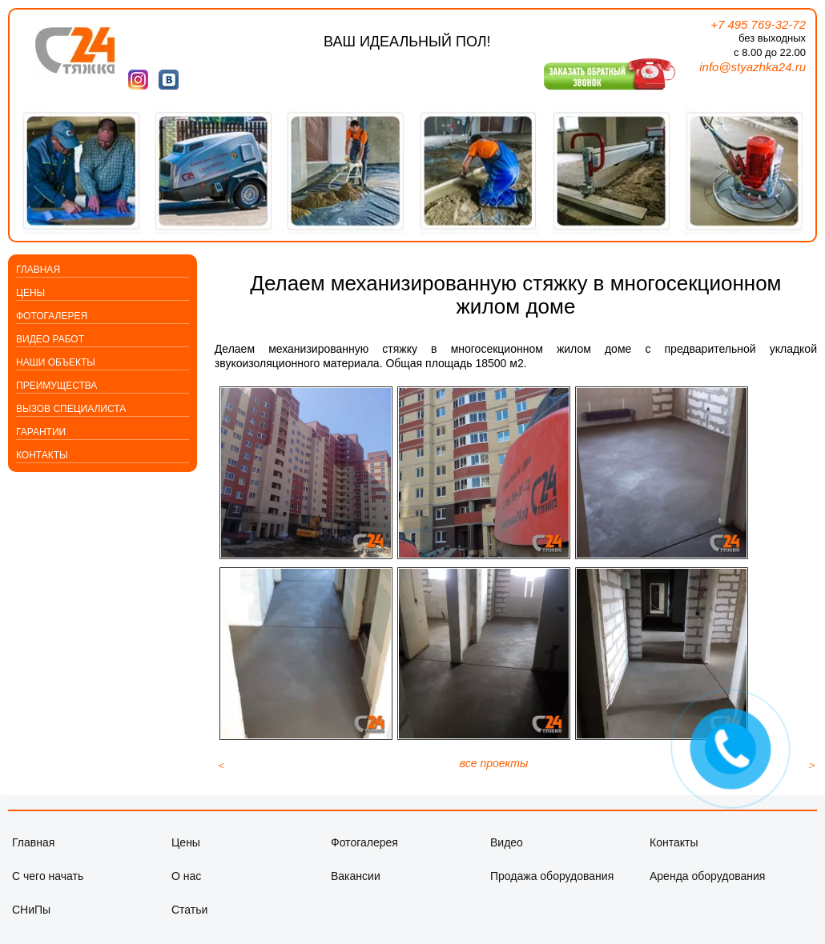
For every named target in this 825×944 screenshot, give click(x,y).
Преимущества (56, 385)
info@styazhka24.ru (752, 67)
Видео (506, 852)
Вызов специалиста (71, 408)
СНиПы (31, 919)
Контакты (42, 455)
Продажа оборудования (552, 885)
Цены (30, 292)
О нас (186, 885)
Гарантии (41, 432)
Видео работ (50, 339)
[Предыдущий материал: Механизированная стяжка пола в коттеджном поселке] (220, 774)
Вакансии (355, 885)
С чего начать (47, 885)
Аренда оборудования (707, 885)
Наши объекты (55, 362)
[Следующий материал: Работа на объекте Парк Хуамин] (811, 774)
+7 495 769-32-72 (758, 24)
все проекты (494, 772)
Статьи (189, 919)
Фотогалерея (51, 316)
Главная (38, 269)
